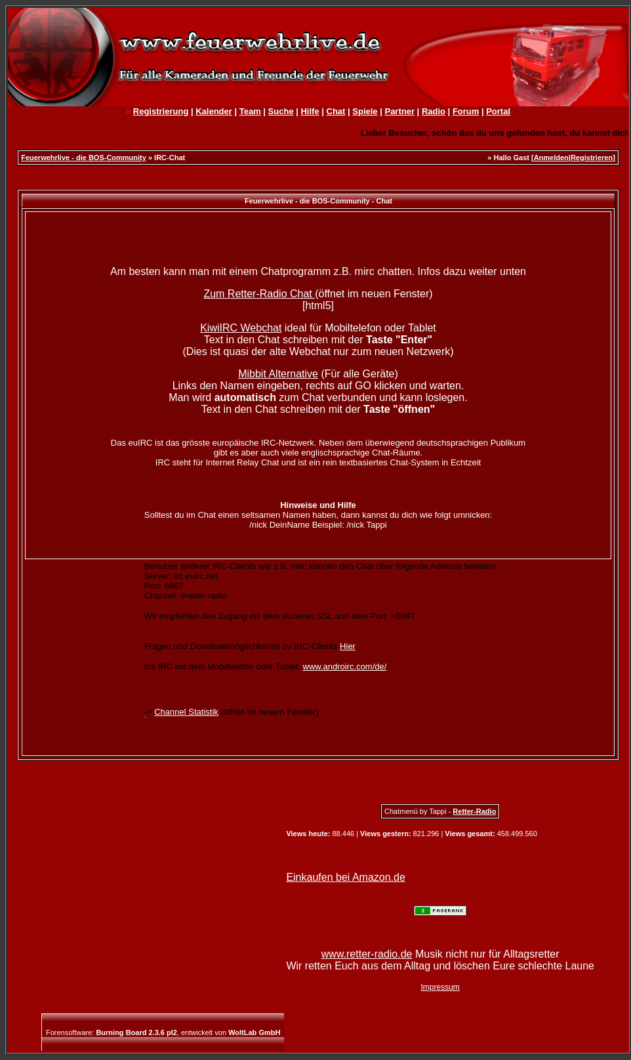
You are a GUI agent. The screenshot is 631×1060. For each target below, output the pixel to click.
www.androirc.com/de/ (345, 666)
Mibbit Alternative (278, 373)
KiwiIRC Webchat (240, 327)
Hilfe (309, 111)
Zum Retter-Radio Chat (259, 293)
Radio (433, 111)
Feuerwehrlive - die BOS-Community (83, 157)
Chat (336, 111)
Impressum (440, 987)
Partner (399, 111)
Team (250, 111)
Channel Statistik (186, 712)
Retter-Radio (474, 811)
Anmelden (551, 157)
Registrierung (161, 111)
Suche (281, 111)
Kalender (213, 111)
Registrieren (592, 157)
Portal (498, 111)
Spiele (364, 111)
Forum (466, 111)
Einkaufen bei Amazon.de (345, 877)
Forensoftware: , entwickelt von (163, 1032)
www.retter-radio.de (367, 954)
